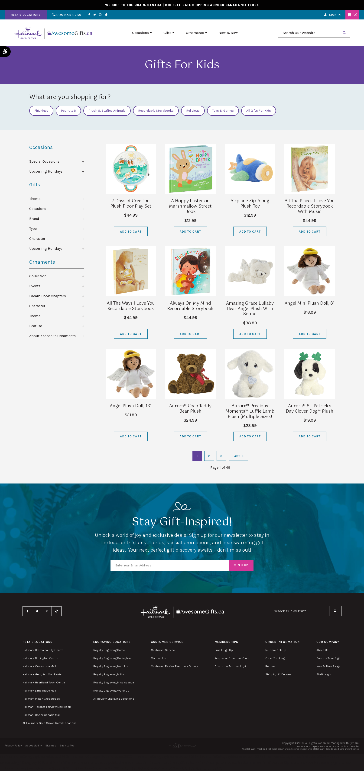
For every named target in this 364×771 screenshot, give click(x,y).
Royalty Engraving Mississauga (113, 682)
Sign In (335, 14)
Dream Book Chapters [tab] (47, 296)
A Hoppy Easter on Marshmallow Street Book (190, 206)
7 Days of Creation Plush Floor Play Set (130, 204)
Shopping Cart (349, 15)
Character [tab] (37, 238)
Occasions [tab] (37, 208)
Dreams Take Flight (328, 658)
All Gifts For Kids (258, 111)
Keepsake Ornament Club (231, 658)
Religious (193, 111)
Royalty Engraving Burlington (112, 658)
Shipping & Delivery (278, 674)
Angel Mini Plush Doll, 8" (310, 303)
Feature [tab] (35, 326)
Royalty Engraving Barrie (109, 650)
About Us (322, 650)
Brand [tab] (34, 218)
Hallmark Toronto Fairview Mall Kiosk (47, 706)
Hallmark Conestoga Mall (39, 666)
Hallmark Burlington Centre (40, 658)
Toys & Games (223, 111)
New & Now (228, 33)
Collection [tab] (37, 276)
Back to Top (67, 745)
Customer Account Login (230, 666)
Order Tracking (275, 658)
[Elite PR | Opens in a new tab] (182, 745)
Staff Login (323, 674)
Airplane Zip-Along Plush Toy (250, 204)
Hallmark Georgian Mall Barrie (42, 674)
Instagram (100, 14)
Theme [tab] (34, 198)
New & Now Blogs (328, 666)
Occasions (140, 33)
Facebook (89, 14)
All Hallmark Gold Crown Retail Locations (50, 723)
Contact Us (158, 658)
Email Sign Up (223, 650)
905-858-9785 (66, 15)
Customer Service (163, 650)
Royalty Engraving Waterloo (111, 690)
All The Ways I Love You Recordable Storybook (131, 306)
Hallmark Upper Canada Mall (41, 715)
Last (236, 456)
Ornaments (195, 33)
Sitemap (50, 745)
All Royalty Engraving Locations (113, 698)
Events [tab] (34, 286)
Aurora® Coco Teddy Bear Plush (190, 409)
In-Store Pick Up (275, 650)
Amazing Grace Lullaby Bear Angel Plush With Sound (250, 309)
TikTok (106, 14)
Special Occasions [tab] (44, 161)
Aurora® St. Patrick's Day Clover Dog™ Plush (309, 409)
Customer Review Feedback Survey (174, 666)
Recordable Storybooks (156, 111)
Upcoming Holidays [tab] (45, 171)
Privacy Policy (13, 745)
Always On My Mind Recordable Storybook (190, 306)
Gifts (167, 33)
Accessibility (33, 745)
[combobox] (308, 33)
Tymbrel (354, 743)
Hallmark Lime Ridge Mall (39, 690)
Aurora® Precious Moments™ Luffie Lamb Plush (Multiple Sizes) (249, 411)
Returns (270, 666)
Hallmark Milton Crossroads (41, 698)
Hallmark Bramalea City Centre (43, 650)
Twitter (95, 14)
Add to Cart (130, 231)
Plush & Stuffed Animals (107, 111)
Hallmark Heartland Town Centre (44, 682)
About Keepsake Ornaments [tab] (52, 336)
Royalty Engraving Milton (109, 674)
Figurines (41, 111)
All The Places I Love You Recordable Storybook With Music (310, 206)
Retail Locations (26, 14)
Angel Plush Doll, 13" (131, 406)
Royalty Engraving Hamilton (111, 666)
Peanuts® (68, 111)
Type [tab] (33, 228)
